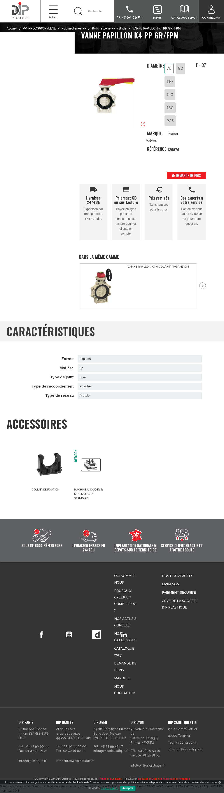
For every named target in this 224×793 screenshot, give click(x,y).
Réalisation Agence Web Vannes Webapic (164, 778)
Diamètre (155, 66)
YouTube (68, 634)
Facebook (41, 634)
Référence (156, 149)
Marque (154, 133)
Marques (122, 678)
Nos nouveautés (177, 576)
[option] (138, 285)
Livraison (170, 584)
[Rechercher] (90, 11)
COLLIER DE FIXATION (45, 489)
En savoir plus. (109, 788)
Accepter (127, 788)
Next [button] (202, 285)
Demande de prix (186, 175)
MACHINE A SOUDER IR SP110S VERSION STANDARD (88, 494)
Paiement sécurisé (179, 593)
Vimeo (96, 634)
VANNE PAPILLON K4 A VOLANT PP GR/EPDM (158, 266)
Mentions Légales (110, 778)
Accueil (12, 28)
